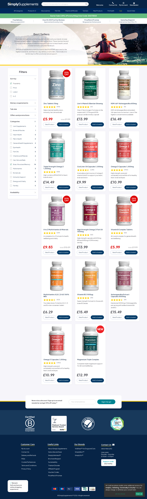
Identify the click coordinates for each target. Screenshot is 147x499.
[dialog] (124, 490)
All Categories (18, 11)
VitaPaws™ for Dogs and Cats (85, 448)
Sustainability (52, 462)
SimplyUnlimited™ (54, 455)
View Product (49, 124)
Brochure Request (54, 459)
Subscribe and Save (55, 452)
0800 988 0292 (106, 448)
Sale (120, 11)
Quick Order (131, 11)
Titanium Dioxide (54, 465)
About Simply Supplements (57, 448)
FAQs (23, 459)
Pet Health (111, 11)
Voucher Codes (53, 472)
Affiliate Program (54, 469)
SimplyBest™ (79, 452)
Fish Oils (57, 11)
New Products (97, 11)
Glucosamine (45, 11)
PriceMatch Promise (55, 475)
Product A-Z (32, 11)
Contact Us (25, 452)
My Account (25, 448)
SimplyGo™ (79, 455)
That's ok (139, 494)
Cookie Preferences (28, 462)
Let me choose (120, 494)
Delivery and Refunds (28, 455)
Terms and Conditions (29, 465)
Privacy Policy (26, 469)
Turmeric (85, 11)
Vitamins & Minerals (71, 11)
